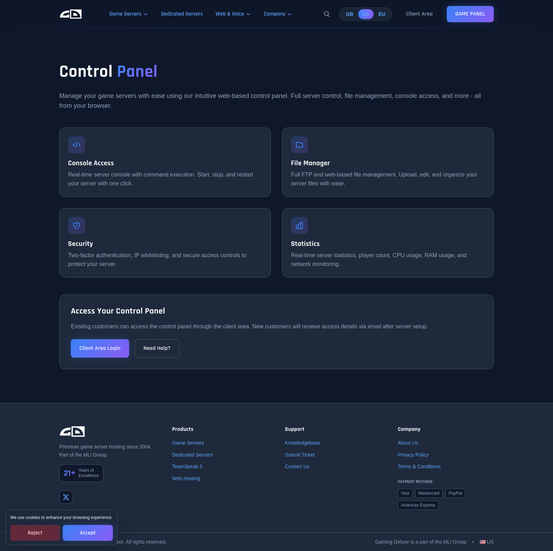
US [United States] (366, 14)
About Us (408, 443)
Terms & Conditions (419, 466)
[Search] (327, 14)
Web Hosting (186, 478)
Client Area (419, 14)
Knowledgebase (302, 443)
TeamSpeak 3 (187, 466)
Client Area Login (100, 348)
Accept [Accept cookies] (88, 533)
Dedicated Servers (192, 455)
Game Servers (188, 443)
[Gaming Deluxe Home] (70, 14)
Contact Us (297, 466)
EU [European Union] (381, 14)
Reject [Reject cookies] (35, 533)
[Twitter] (66, 497)
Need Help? (157, 348)
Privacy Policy (413, 455)
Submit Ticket (300, 455)
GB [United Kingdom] (349, 14)
